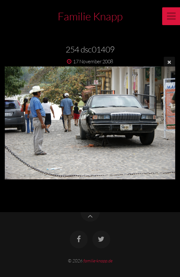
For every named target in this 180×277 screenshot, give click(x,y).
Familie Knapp (90, 16)
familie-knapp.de (97, 260)
